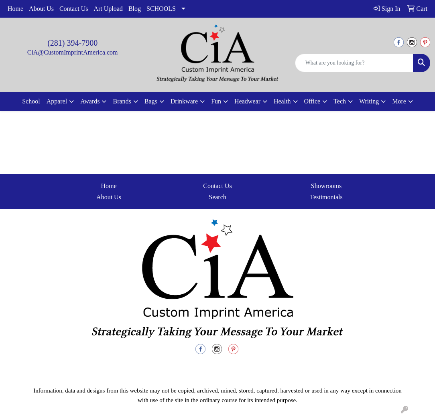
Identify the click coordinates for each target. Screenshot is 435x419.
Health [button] (282, 101)
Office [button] (312, 101)
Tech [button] (339, 101)
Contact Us (73, 8)
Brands (122, 101)
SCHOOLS (161, 8)
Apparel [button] (57, 101)
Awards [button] (90, 101)
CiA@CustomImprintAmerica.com (72, 52)
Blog (134, 8)
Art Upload (108, 8)
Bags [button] (150, 101)
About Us (41, 8)
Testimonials (326, 197)
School (31, 101)
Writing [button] (369, 101)
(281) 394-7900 (72, 42)
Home (15, 8)
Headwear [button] (247, 101)
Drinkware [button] (184, 101)
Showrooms (326, 185)
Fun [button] (216, 101)
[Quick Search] (354, 63)
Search (217, 197)
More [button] (399, 101)
